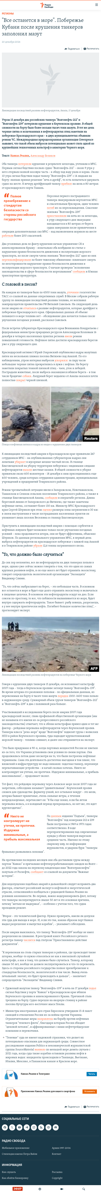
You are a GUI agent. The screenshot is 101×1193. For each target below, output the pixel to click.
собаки (26, 376)
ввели (68, 336)
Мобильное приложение (15, 1148)
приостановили (56, 216)
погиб (50, 208)
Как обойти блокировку (15, 1178)
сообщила (79, 271)
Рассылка (57, 1172)
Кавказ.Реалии (19, 155)
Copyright (57, 1178)
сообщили (51, 497)
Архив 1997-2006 (61, 1148)
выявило (40, 1049)
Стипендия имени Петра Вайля (19, 1154)
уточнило (73, 292)
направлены (45, 1018)
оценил (47, 509)
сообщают (37, 872)
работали (7, 235)
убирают (20, 462)
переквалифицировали (16, 259)
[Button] (72, 49)
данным (56, 816)
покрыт (21, 380)
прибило (66, 183)
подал (92, 988)
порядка (63, 696)
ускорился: (61, 360)
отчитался (29, 308)
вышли (27, 469)
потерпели (25, 164)
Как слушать (9, 1172)
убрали (37, 545)
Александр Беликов (42, 155)
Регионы (8, 13)
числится (29, 940)
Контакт (56, 1154)
